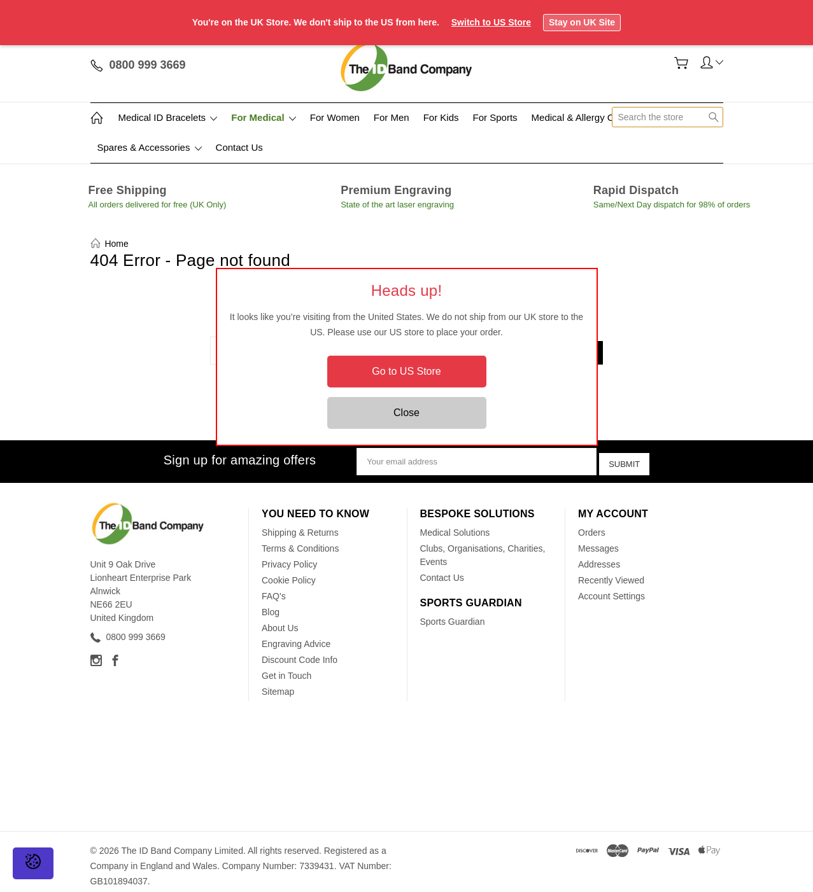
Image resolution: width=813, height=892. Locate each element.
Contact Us (239, 147)
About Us (280, 620)
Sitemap (278, 683)
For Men (391, 117)
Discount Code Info (299, 651)
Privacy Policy (289, 556)
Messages (598, 540)
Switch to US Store (491, 22)
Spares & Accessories (149, 147)
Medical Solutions (455, 524)
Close (406, 412)
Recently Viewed (611, 572)
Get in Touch (286, 667)
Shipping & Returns (300, 524)
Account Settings (611, 588)
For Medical (263, 117)
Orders (591, 524)
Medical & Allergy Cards (582, 117)
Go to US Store (406, 371)
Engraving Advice (296, 636)
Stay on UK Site (582, 22)
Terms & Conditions (300, 540)
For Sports (495, 117)
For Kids (441, 117)
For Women (335, 117)
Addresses (599, 556)
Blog (270, 604)
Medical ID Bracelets (168, 117)
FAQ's (274, 588)
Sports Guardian (452, 613)
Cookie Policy (289, 572)
